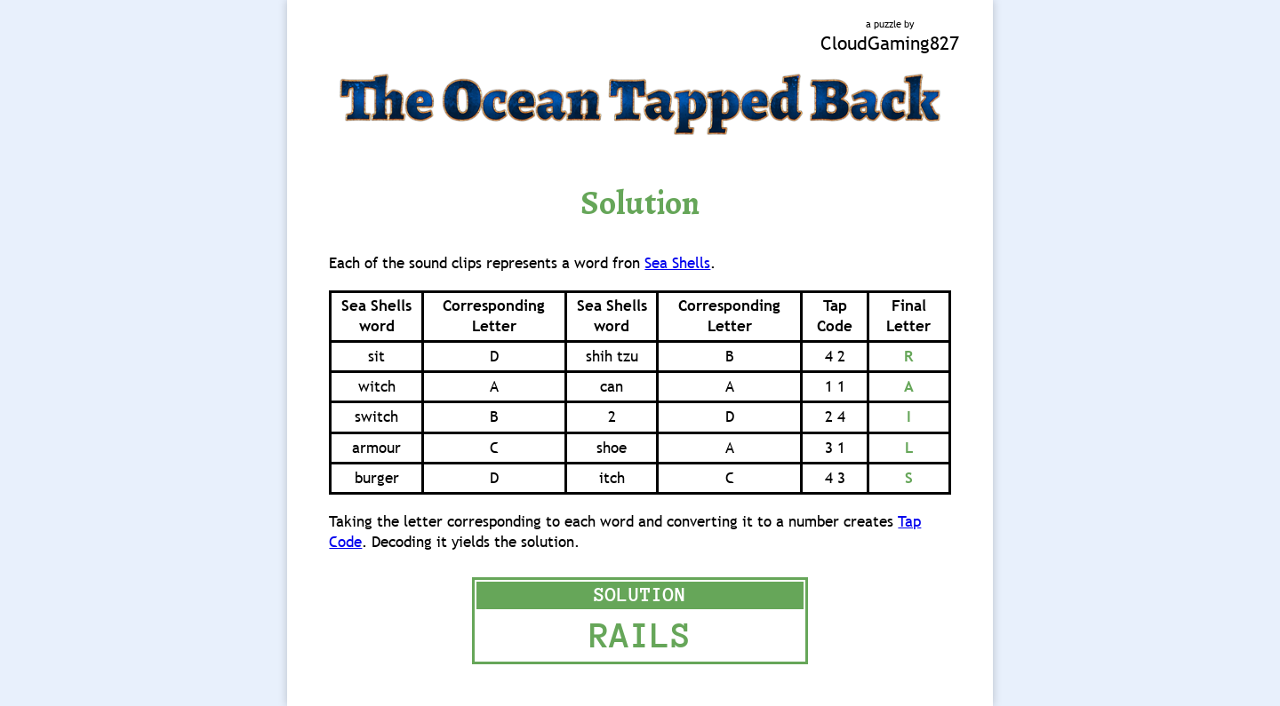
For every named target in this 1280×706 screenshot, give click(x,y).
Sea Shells (677, 263)
